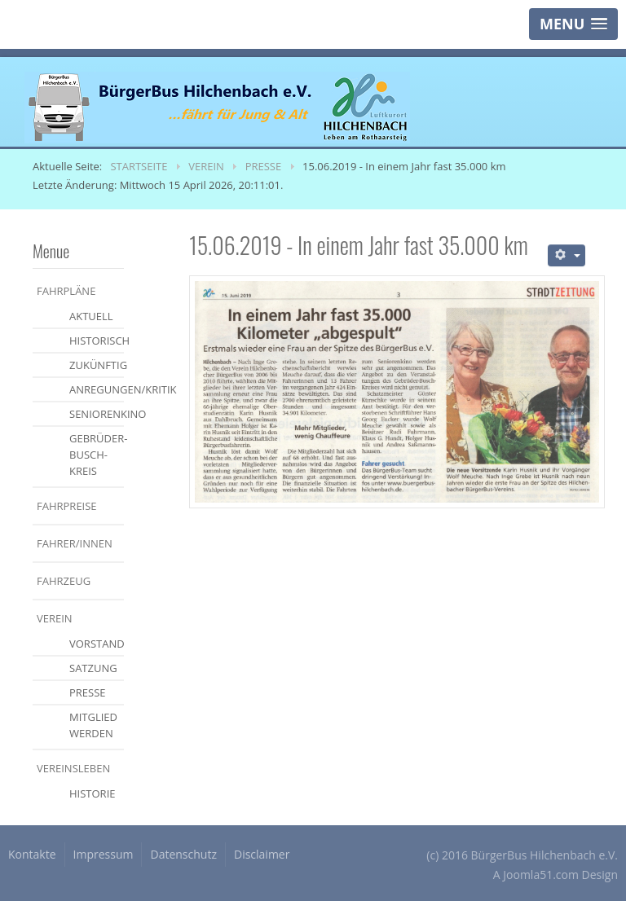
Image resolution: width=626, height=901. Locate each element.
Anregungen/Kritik (96, 389)
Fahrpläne (66, 290)
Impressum (103, 854)
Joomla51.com (541, 874)
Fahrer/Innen (74, 543)
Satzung (93, 668)
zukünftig (96, 365)
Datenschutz (183, 854)
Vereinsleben (73, 768)
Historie (92, 793)
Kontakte (32, 854)
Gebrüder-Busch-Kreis (96, 454)
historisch (96, 340)
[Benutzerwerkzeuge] (566, 255)
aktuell (91, 316)
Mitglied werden (93, 725)
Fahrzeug (63, 581)
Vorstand (96, 643)
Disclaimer (261, 854)
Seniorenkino (96, 414)
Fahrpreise (67, 506)
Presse (87, 692)
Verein (55, 618)
